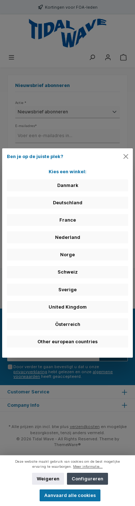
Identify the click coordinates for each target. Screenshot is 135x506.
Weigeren (48, 478)
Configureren (87, 478)
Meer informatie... (88, 466)
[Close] (126, 156)
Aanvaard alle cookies (70, 495)
